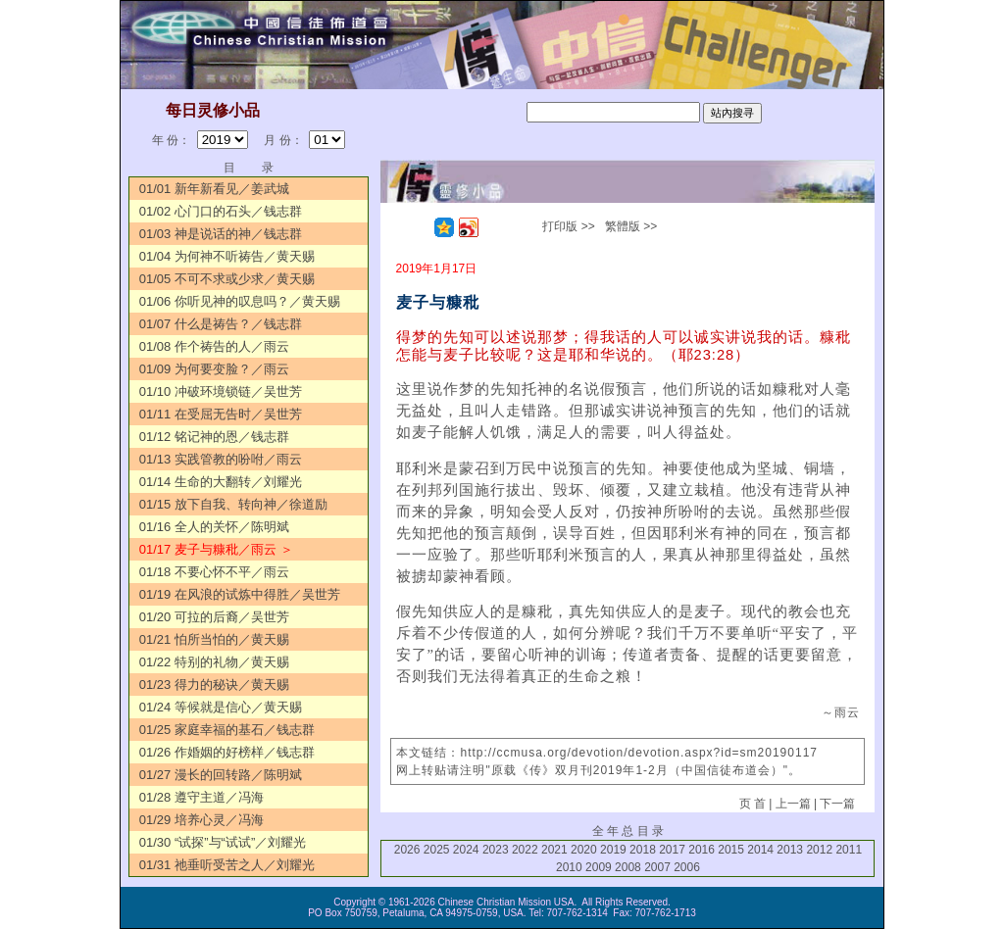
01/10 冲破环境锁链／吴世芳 (220, 391)
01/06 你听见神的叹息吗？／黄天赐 (239, 301)
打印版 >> (568, 226)
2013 (790, 849)
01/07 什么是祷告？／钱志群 (220, 324)
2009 (598, 867)
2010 (569, 867)
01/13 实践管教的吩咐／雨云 (220, 459)
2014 (760, 849)
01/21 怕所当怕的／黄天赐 (214, 639)
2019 (613, 849)
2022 (525, 849)
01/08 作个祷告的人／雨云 (214, 346)
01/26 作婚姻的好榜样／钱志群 (227, 752)
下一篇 (837, 803)
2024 (466, 849)
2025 (437, 849)
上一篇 (793, 803)
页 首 (752, 803)
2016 (701, 849)
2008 (628, 867)
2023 (495, 849)
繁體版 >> (631, 226)
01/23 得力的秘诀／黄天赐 (214, 684)
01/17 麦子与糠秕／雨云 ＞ (216, 549)
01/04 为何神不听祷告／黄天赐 (227, 256)
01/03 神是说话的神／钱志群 (220, 233)
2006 (687, 867)
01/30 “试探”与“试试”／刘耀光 (222, 842)
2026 (407, 849)
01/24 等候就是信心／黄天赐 (220, 707)
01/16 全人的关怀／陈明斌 (214, 526)
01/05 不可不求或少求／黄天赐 (227, 278)
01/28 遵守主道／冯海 (201, 797)
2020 (584, 849)
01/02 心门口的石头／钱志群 (220, 211)
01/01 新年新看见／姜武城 (214, 188)
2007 (657, 867)
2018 (642, 849)
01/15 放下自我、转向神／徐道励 (233, 504)
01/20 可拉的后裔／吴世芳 (214, 617)
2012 (819, 849)
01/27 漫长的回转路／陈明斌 (220, 774)
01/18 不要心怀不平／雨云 (214, 571)
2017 (672, 849)
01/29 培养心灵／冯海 (201, 819)
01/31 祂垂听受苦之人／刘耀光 (227, 864)
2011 (848, 849)
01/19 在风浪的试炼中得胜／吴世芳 (239, 594)
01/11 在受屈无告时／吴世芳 (220, 414)
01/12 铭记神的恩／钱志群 (214, 436)
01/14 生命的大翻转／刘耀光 (220, 481)
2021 (554, 849)
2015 (731, 849)
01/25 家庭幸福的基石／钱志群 (227, 729)
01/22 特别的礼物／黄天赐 (214, 662)
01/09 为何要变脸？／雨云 (214, 369)
